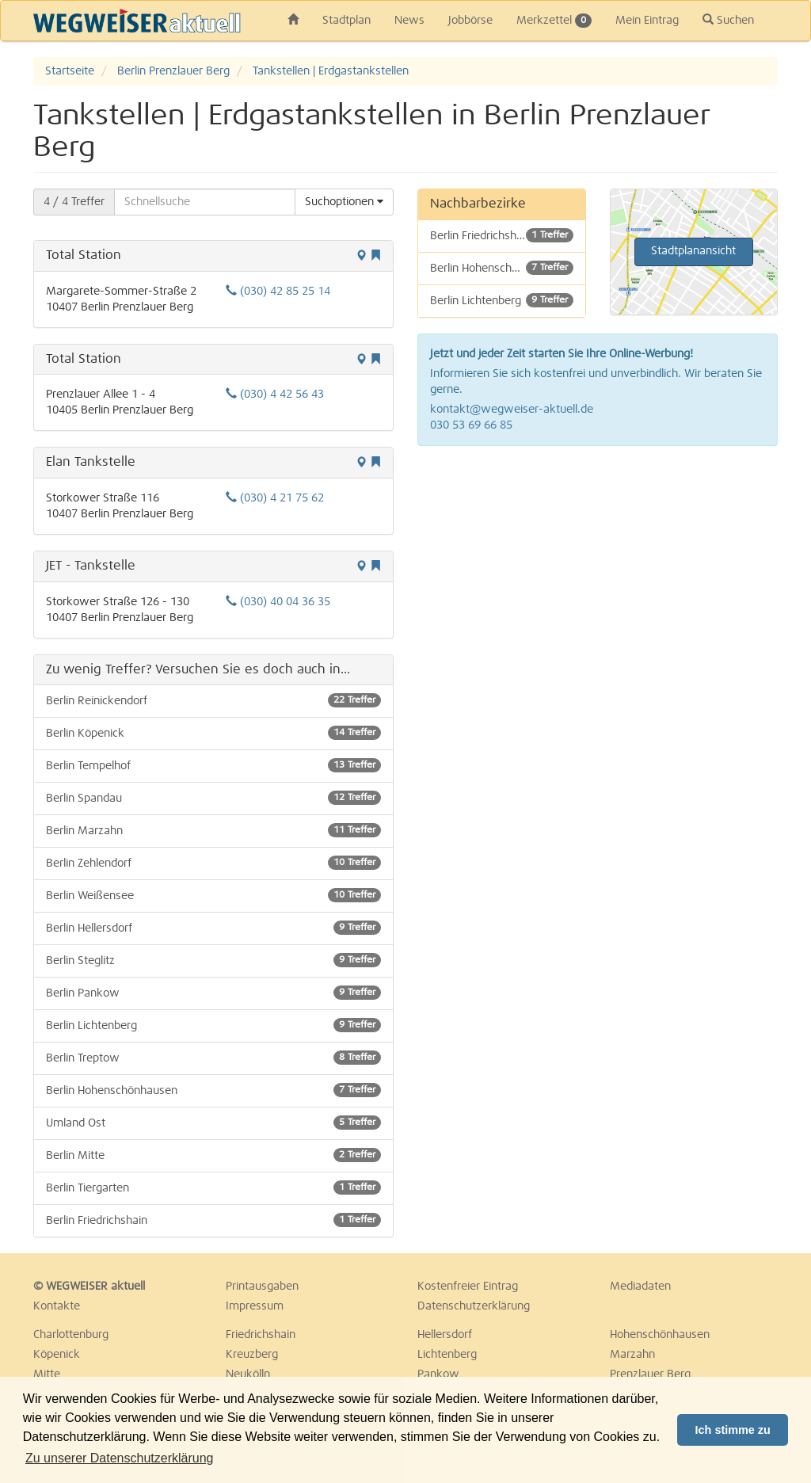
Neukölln (248, 1374)
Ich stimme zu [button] (733, 1430)
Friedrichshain (260, 1334)
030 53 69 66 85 (471, 425)
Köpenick (56, 1354)
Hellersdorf (444, 1334)
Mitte (46, 1374)
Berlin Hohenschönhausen (213, 1090)
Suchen (728, 19)
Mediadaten (640, 1286)
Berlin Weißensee (213, 895)
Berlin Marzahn (213, 830)
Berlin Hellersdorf (213, 928)
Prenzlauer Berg (650, 1374)
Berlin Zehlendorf (213, 863)
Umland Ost (213, 1122)
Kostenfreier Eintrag (467, 1286)
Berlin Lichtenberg (213, 1025)
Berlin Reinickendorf (213, 700)
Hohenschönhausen (660, 1334)
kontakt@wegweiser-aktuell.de (511, 409)
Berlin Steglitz (213, 960)
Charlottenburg (71, 1334)
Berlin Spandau (213, 798)
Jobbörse (470, 20)
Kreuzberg (252, 1354)
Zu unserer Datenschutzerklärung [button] (119, 1458)
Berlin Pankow (213, 992)
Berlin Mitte (213, 1155)
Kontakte (56, 1306)
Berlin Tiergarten (213, 1187)
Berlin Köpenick (213, 733)
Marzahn (632, 1354)
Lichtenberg (447, 1354)
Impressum (255, 1306)
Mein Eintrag (647, 20)
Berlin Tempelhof (213, 765)
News (409, 20)
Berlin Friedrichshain (213, 1220)
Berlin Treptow (213, 1057)
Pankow (438, 1374)
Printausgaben (262, 1286)
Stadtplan (346, 20)
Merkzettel (554, 20)
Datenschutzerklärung (473, 1306)
